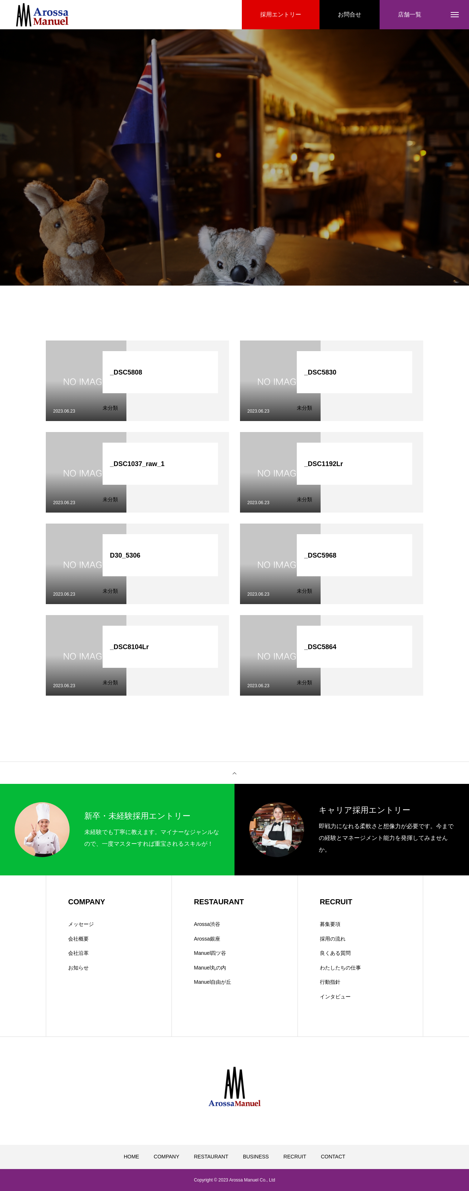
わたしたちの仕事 (340, 968)
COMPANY (167, 1157)
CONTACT (333, 1157)
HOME (131, 1157)
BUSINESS (256, 1157)
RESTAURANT (211, 1157)
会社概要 (78, 939)
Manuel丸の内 (210, 968)
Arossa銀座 (207, 939)
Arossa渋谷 (207, 924)
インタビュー (335, 997)
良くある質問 (335, 953)
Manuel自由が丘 (212, 982)
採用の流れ (333, 939)
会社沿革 (78, 953)
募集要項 (330, 924)
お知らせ (78, 968)
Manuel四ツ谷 (210, 953)
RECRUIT (295, 1157)
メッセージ (81, 924)
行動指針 (330, 982)
